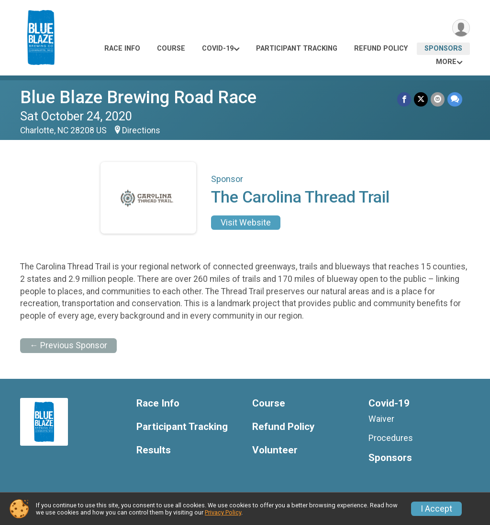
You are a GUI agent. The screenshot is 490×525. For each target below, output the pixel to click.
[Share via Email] (438, 99)
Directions (141, 130)
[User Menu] (461, 28)
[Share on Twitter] (421, 99)
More (446, 62)
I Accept (436, 509)
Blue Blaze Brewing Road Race (138, 97)
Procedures (390, 438)
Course (171, 48)
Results (153, 450)
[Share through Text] (454, 99)
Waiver (381, 419)
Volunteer (275, 450)
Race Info (122, 48)
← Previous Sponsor (68, 345)
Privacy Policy (223, 512)
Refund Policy (381, 48)
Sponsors (443, 48)
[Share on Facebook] (404, 99)
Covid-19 (218, 48)
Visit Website (246, 222)
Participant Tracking (296, 48)
